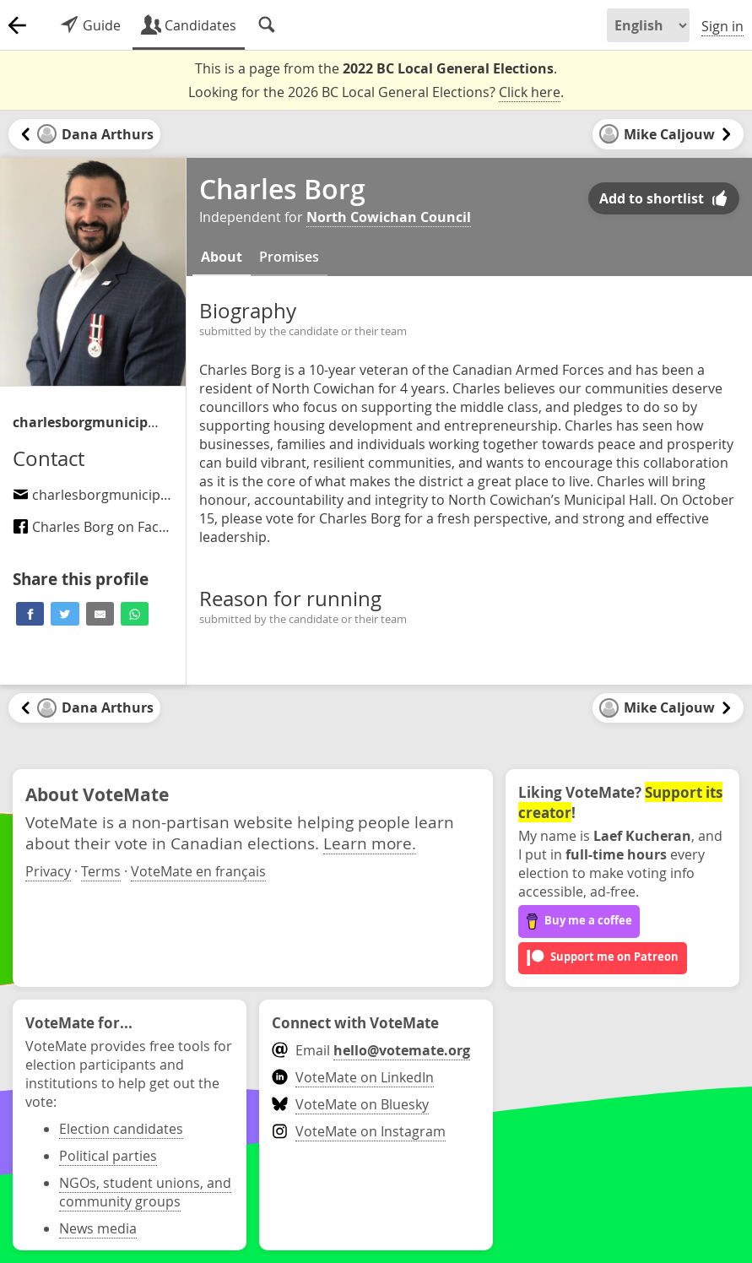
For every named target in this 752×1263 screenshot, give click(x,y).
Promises (289, 256)
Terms (101, 871)
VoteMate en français (198, 871)
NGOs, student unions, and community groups (145, 1192)
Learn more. (369, 843)
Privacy (48, 871)
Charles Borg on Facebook (105, 527)
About (221, 256)
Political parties (108, 1155)
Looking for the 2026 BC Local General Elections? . (376, 92)
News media (98, 1228)
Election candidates (121, 1128)
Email (371, 1050)
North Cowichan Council (388, 217)
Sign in (722, 26)
